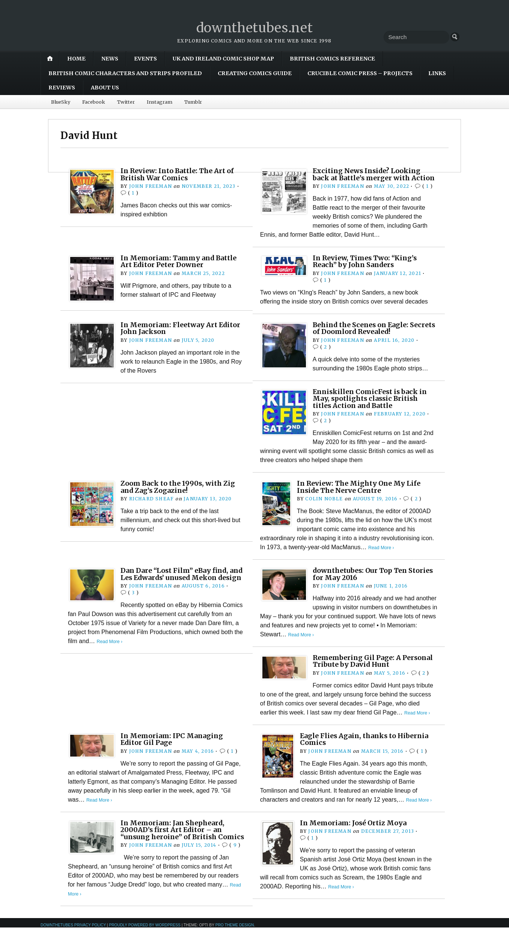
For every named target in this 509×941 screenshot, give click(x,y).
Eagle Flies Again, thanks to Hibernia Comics (367, 746)
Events (145, 58)
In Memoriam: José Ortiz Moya (355, 829)
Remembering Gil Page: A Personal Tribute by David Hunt (369, 667)
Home (76, 58)
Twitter (126, 102)
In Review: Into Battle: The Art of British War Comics (179, 174)
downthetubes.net (254, 27)
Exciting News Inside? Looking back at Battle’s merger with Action (369, 177)
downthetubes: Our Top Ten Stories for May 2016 (362, 580)
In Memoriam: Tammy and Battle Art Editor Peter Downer (181, 268)
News (109, 58)
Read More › (381, 554)
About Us (105, 87)
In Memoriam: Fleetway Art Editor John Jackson (182, 335)
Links (437, 73)
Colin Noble (324, 505)
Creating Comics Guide (255, 73)
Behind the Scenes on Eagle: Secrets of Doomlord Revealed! (367, 335)
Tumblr (193, 102)
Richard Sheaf (151, 505)
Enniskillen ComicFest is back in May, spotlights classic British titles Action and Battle (372, 405)
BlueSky (60, 102)
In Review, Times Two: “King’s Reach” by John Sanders (367, 268)
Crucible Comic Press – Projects (360, 73)
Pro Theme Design (234, 938)
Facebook (93, 102)
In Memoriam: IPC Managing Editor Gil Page (173, 746)
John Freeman (150, 186)
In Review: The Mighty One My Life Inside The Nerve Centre (361, 493)
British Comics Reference (332, 58)
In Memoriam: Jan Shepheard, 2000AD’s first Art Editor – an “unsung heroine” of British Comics (174, 839)
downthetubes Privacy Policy (73, 938)
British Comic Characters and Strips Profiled (125, 73)
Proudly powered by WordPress (145, 938)
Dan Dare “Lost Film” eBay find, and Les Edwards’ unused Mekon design (179, 584)
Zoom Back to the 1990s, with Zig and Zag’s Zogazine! (179, 493)
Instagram (159, 102)
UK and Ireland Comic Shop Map (223, 58)
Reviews (61, 87)
